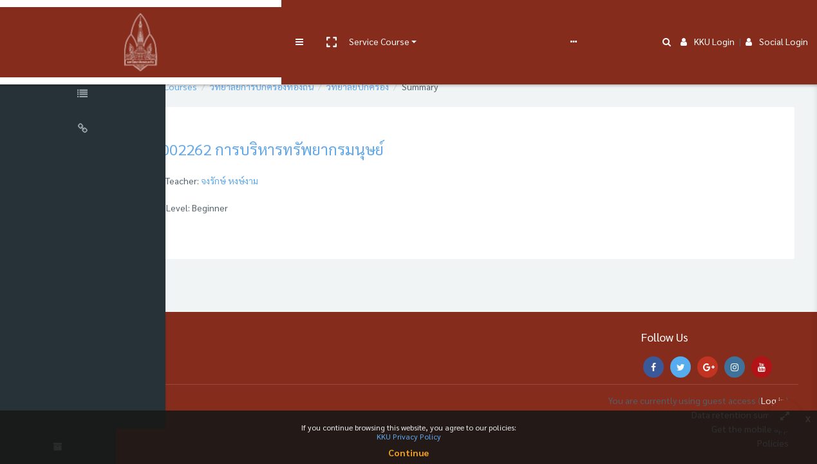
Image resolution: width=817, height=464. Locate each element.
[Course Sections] (83, 60)
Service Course (265, 20)
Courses (243, 86)
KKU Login (708, 20)
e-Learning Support (410, 20)
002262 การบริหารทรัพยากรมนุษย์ (335, 149)
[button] (216, 21)
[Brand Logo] (83, 21)
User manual (337, 20)
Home (202, 86)
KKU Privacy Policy (409, 436)
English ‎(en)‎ (518, 20)
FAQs (475, 20)
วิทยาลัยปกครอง (421, 86)
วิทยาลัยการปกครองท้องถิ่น (325, 86)
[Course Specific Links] (83, 95)
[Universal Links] (83, 130)
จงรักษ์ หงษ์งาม (292, 180)
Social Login (777, 20)
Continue (408, 452)
